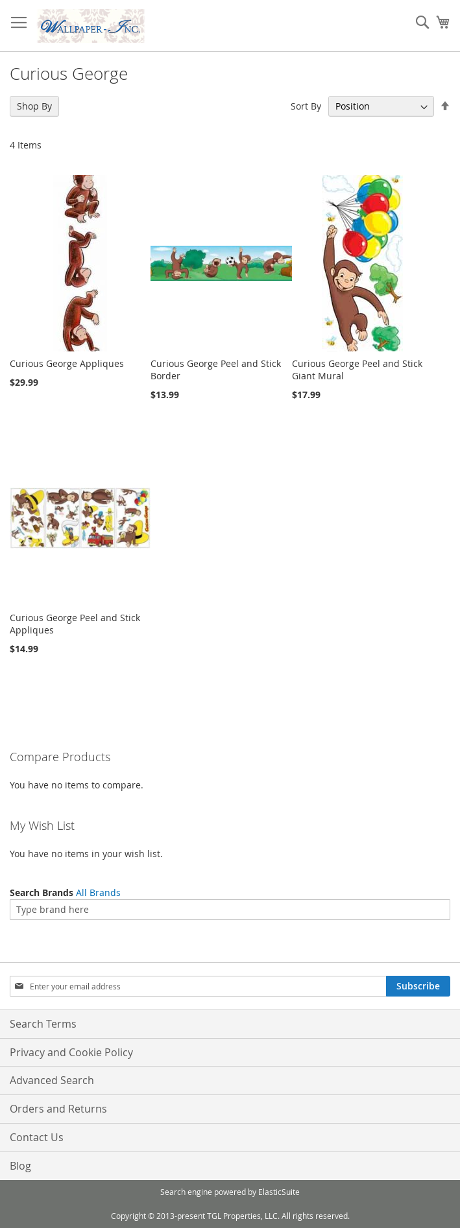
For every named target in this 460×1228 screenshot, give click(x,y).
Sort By (306, 106)
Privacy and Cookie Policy (71, 1052)
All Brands (98, 892)
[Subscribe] (418, 986)
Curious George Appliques (67, 363)
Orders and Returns (58, 1109)
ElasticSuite (279, 1192)
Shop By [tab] (34, 106)
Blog (20, 1166)
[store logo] (91, 26)
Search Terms (43, 1024)
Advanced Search (52, 1080)
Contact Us (37, 1137)
